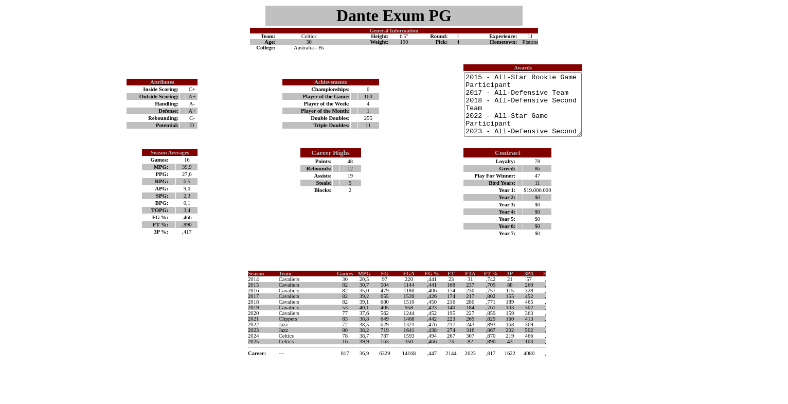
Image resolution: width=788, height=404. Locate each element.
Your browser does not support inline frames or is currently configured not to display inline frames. (394, 333)
